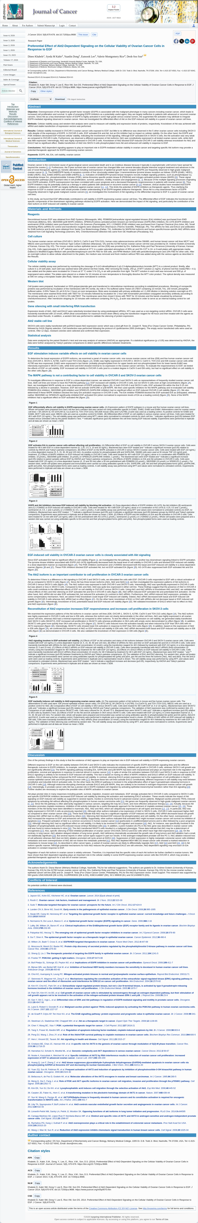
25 (180, 806)
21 (122, 801)
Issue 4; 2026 (9, 35)
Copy (33, 91)
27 (167, 808)
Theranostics (13, 146)
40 (113, 838)
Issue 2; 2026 (9, 45)
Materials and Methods (13, 110)
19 (29, 787)
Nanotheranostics (13, 157)
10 (140, 184)
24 (171, 804)
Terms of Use (162, 1219)
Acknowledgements (13, 119)
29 (69, 813)
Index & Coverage (11, 79)
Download (60, 99)
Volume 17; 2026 (10, 60)
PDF (178, 33)
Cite (94, 34)
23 (167, 804)
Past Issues (8, 65)
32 (117, 821)
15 (53, 770)
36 (69, 828)
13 (127, 582)
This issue (83, 34)
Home (5, 25)
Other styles (46, 91)
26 (183, 806)
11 (103, 187)
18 (44, 784)
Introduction (12, 106)
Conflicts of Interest (13, 121)
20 (188, 787)
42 (55, 843)
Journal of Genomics (13, 152)
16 (109, 772)
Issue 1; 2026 (9, 50)
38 (180, 831)
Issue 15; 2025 (9, 55)
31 (39, 821)
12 (106, 187)
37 (42, 831)
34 (145, 823)
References (13, 124)
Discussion (13, 116)
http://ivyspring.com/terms (155, 1208)
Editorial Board (10, 70)
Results (12, 114)
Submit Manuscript (46, 25)
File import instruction (76, 99)
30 (83, 816)
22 (32, 804)
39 (54, 835)
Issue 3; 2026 (9, 40)
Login (61, 25)
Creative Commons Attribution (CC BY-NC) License (113, 1208)
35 (104, 826)
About (15, 25)
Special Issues (9, 84)
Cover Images (9, 74)
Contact (72, 25)
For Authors (27, 25)
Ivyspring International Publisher (106, 1217)
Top (13, 104)
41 (108, 840)
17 (88, 779)
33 (29, 823)
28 (84, 811)
